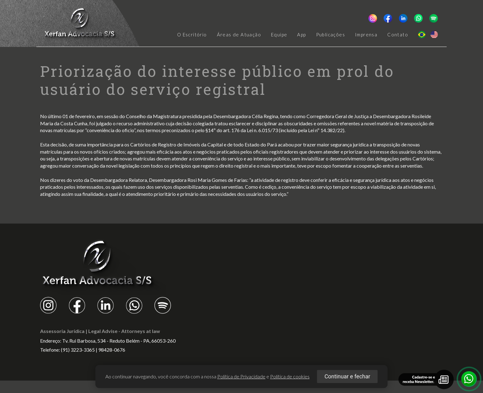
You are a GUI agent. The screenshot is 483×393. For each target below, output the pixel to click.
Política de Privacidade (241, 376)
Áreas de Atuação (239, 34)
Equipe (279, 34)
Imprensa (366, 34)
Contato (397, 34)
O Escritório (192, 34)
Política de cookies (290, 376)
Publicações (330, 34)
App (301, 34)
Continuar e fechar (347, 376)
